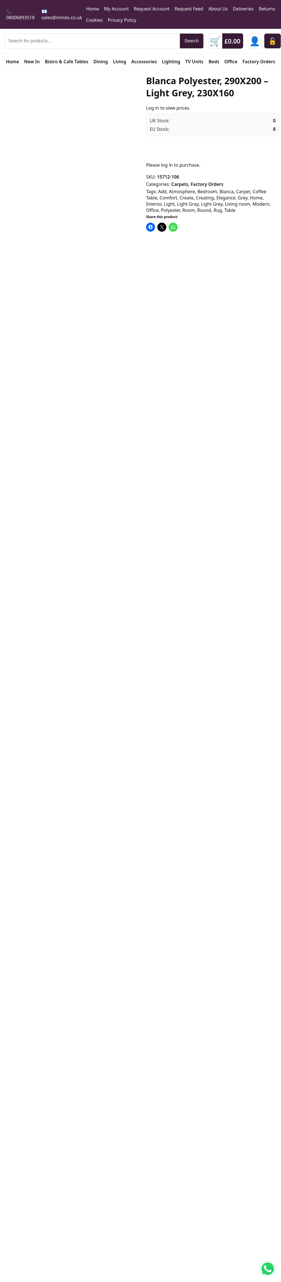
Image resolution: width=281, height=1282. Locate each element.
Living (119, 61)
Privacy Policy (122, 20)
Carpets (179, 184)
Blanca (226, 191)
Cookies (94, 20)
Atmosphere (182, 191)
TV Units (194, 61)
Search (191, 40)
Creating (205, 198)
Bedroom (207, 191)
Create (186, 198)
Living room (237, 204)
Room (188, 210)
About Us (218, 9)
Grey (242, 198)
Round (204, 210)
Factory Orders (259, 61)
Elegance (225, 198)
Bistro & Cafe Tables (66, 61)
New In (32, 61)
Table (230, 210)
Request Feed (189, 9)
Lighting (171, 61)
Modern (260, 204)
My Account (116, 9)
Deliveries (243, 9)
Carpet (243, 191)
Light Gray (188, 204)
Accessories (144, 61)
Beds (214, 61)
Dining (100, 61)
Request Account (151, 9)
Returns (267, 9)
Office (230, 61)
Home (92, 9)
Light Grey (212, 204)
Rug (218, 210)
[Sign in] (255, 41)
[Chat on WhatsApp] (268, 1269)
